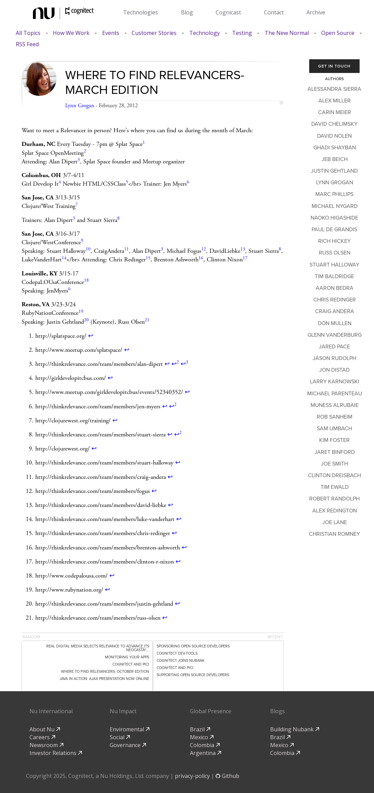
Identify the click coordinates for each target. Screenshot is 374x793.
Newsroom (46, 745)
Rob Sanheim (334, 416)
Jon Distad (334, 370)
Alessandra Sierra (334, 89)
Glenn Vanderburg (334, 335)
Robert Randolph (334, 498)
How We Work (71, 33)
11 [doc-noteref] (126, 249)
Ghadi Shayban (334, 147)
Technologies (140, 12)
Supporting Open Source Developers (193, 675)
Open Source (337, 33)
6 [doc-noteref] (188, 182)
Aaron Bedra (334, 288)
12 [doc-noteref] (203, 249)
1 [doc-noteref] (144, 143)
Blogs (277, 711)
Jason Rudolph (334, 358)
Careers (42, 737)
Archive (315, 12)
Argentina (205, 753)
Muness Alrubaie (335, 405)
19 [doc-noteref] (81, 311)
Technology (204, 33)
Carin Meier (334, 112)
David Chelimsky (334, 124)
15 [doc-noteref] (148, 258)
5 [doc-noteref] (127, 182)
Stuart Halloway (334, 264)
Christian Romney (334, 534)
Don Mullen (334, 323)
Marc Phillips (334, 194)
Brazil (200, 729)
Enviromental (129, 729)
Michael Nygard (335, 206)
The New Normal (287, 33)
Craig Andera (334, 311)
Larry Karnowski (334, 381)
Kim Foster (334, 440)
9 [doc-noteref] (82, 241)
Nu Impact (123, 711)
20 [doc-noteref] (86, 320)
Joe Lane (334, 522)
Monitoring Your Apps (127, 657)
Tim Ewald (335, 487)
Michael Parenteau (334, 393)
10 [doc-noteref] (88, 249)
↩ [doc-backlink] (90, 336)
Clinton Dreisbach (334, 475)
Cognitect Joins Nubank (181, 660)
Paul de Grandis (334, 229)
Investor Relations (55, 753)
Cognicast (228, 12)
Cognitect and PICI (130, 664)
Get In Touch (334, 66)
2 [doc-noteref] (85, 151)
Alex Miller (334, 100)
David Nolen (334, 136)
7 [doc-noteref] (76, 205)
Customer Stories (154, 33)
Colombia (205, 745)
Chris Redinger (334, 299)
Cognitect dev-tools (177, 653)
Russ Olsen (334, 252)
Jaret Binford (334, 452)
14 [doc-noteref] (64, 258)
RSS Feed (27, 44)
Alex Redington (334, 510)
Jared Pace (334, 346)
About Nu (44, 729)
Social (120, 737)
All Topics (28, 33)
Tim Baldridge (334, 276)
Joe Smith (334, 463)
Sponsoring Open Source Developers (193, 646)
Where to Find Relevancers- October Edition (105, 671)
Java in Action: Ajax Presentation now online (104, 679)
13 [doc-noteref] (242, 249)
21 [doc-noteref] (147, 320)
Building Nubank (294, 729)
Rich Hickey (334, 241)
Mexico (202, 737)
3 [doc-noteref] (78, 160)
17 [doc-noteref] (245, 258)
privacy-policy (192, 776)
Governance (128, 745)
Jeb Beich (335, 159)
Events (110, 33)
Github (227, 776)
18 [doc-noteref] (86, 280)
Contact (274, 12)
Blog (187, 12)
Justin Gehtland (334, 171)
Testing (242, 33)
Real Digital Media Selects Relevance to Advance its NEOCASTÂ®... (97, 648)
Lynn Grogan (79, 105)
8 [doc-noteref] (118, 218)
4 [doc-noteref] (60, 182)
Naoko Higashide (334, 217)
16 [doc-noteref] (200, 258)
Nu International (51, 711)
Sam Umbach (334, 428)
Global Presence (210, 711)
